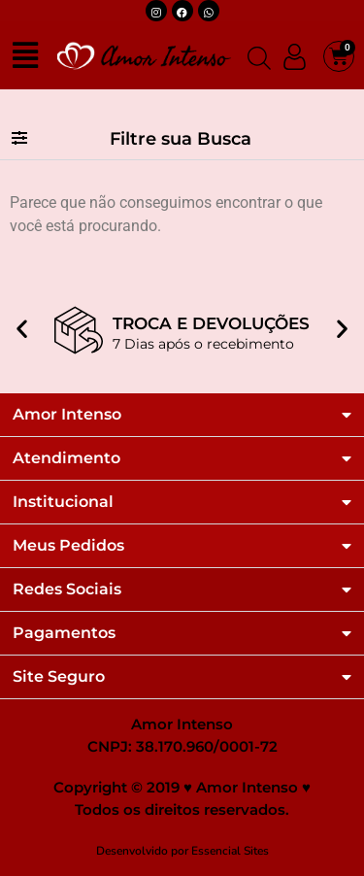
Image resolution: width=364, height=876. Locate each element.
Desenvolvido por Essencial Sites (182, 851)
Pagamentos (64, 633)
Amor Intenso (67, 414)
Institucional (63, 502)
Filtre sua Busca (180, 139)
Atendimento (66, 458)
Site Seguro (59, 677)
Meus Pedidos (68, 546)
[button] (182, 139)
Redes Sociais (67, 589)
